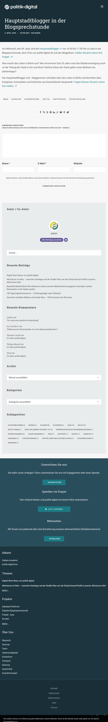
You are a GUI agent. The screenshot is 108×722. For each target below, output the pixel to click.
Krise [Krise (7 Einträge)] (51, 434)
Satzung (6, 665)
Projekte (7, 599)
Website (78, 163)
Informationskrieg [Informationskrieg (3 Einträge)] (16, 434)
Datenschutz (54, 698)
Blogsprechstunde (32, 99)
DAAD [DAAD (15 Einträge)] (71, 425)
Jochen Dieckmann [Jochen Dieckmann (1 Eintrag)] (36, 434)
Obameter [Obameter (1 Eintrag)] (88, 434)
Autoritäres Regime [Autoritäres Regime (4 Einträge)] (16, 425)
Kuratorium (7, 657)
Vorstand (6, 661)
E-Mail (42, 163)
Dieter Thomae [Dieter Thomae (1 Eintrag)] (14, 429)
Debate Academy (10, 560)
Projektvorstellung (77, 99)
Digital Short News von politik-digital (18, 581)
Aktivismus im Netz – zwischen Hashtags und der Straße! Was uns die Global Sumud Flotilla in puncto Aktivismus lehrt (54, 586)
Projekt (26, 33)
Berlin (5, 99)
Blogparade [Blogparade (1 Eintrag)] (58, 425)
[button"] (92, 716)
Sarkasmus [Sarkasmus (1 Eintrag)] (13, 438)
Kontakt (54, 688)
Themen (7, 573)
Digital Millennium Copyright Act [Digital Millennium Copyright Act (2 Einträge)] (39, 429)
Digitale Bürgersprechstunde (15, 610)
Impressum (54, 693)
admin (37, 33)
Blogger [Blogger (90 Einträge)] (45, 425)
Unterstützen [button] (54, 482)
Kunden (5, 619)
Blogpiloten (16, 99)
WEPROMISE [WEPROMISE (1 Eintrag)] (13, 443)
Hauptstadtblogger (49, 48)
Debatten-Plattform (11, 606)
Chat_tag (46, 99)
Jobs (54, 703)
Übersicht (6, 640)
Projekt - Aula (8, 615)
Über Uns (7, 632)
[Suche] (54, 253)
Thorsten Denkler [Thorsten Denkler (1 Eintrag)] (30, 438)
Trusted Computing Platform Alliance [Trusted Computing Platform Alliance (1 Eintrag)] (58, 438)
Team (4, 648)
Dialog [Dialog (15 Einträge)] (82, 425)
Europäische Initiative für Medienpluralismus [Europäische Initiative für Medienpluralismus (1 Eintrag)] (74, 429)
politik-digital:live (10, 564)
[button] (40, 112)
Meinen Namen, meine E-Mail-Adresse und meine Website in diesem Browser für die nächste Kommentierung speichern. (50, 178)
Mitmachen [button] (54, 539)
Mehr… (5, 590)
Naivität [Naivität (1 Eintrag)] (76, 434)
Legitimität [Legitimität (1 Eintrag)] (63, 434)
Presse (54, 707)
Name (6, 163)
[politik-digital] (21, 7)
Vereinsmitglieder (10, 653)
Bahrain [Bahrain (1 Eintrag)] (32, 425)
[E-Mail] (66, 240)
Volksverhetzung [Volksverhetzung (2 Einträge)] (85, 438)
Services (6, 644)
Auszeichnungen (9, 673)
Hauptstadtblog (59, 99)
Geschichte (7, 669)
